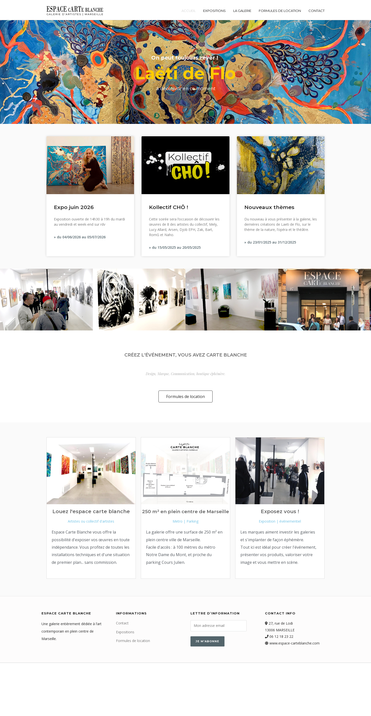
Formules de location (280, 11)
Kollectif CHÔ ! (168, 207)
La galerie (242, 11)
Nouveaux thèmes (269, 207)
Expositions (214, 11)
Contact (316, 11)
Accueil (189, 11)
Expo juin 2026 (74, 207)
